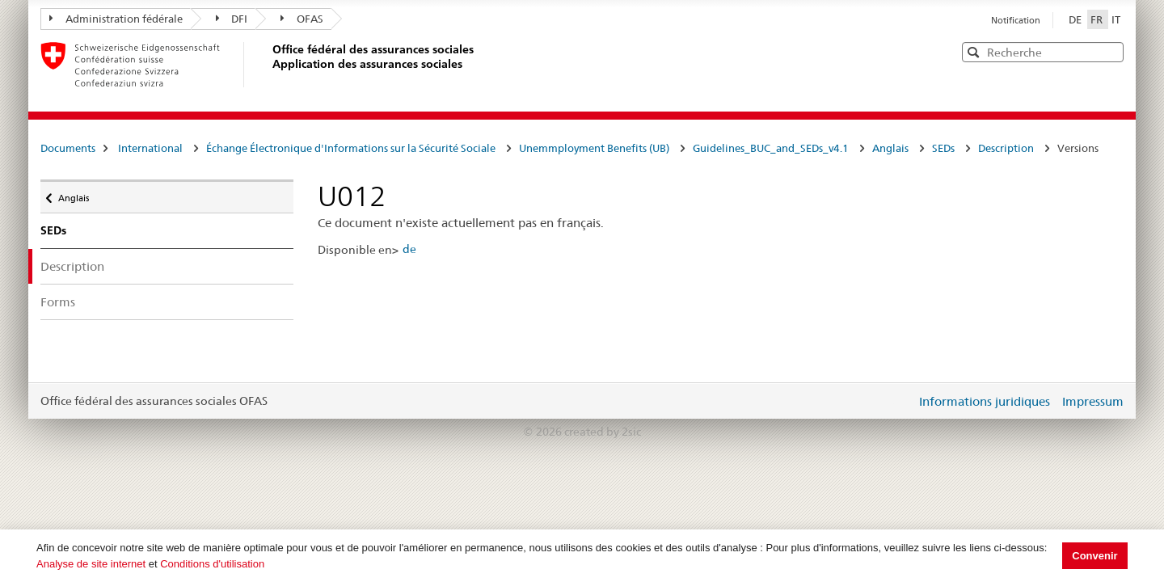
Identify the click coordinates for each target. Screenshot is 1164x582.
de (409, 248)
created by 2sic (602, 431)
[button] (1110, 51)
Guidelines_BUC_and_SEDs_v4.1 (771, 147)
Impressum (1093, 401)
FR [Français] (1097, 19)
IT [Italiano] (1115, 19)
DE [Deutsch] (1076, 19)
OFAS (301, 18)
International (150, 147)
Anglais (890, 147)
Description (1006, 147)
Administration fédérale (116, 18)
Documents (67, 147)
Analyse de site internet (91, 564)
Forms (57, 302)
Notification (1015, 20)
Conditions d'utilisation (212, 564)
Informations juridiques (984, 401)
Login (900, 401)
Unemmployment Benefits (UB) (594, 147)
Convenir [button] (1094, 556)
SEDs (943, 147)
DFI (232, 18)
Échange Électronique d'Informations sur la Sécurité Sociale (351, 147)
